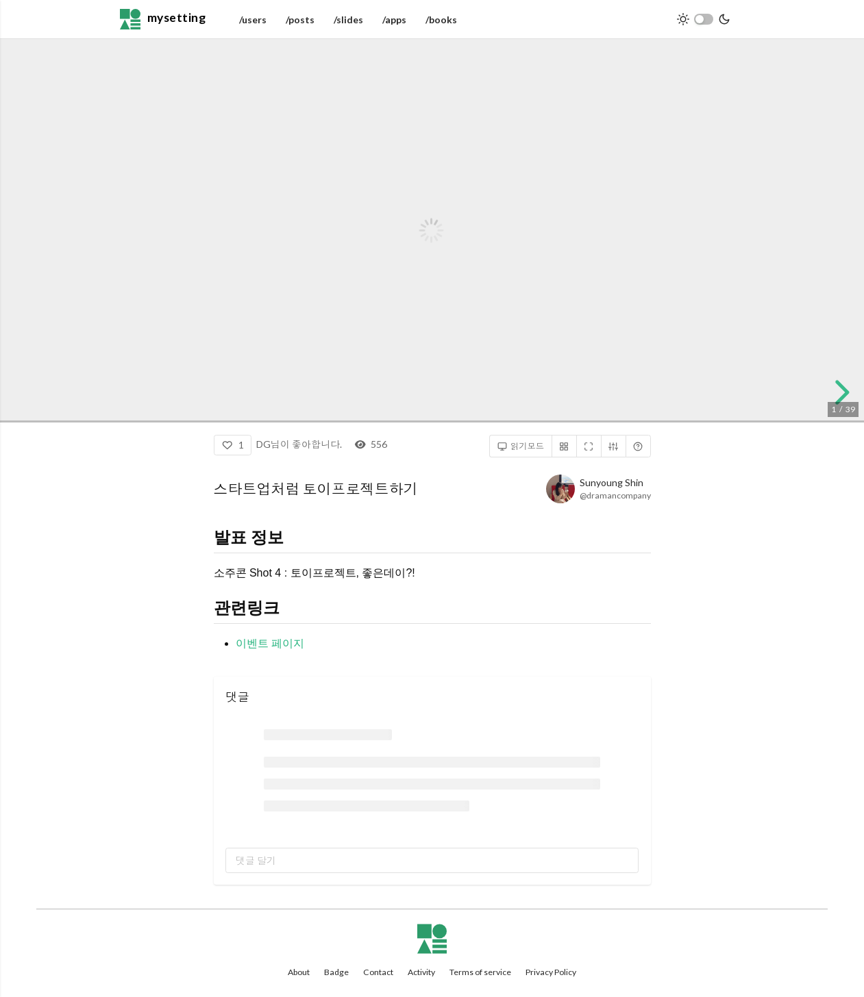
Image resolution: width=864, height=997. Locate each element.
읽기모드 (521, 446)
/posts (300, 19)
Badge (336, 972)
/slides (348, 19)
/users (253, 19)
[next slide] (840, 392)
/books (441, 19)
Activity (421, 972)
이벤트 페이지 (270, 643)
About (299, 972)
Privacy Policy (551, 972)
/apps (394, 19)
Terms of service (480, 972)
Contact (378, 972)
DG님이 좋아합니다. (299, 444)
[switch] (703, 19)
